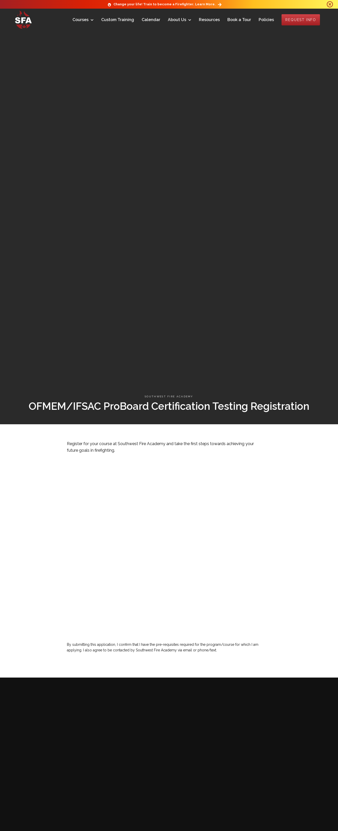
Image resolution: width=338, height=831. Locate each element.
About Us (177, 19)
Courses (80, 19)
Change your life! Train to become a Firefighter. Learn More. (165, 4)
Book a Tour (239, 19)
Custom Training (117, 19)
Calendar (151, 19)
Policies (266, 19)
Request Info (300, 20)
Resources (209, 19)
